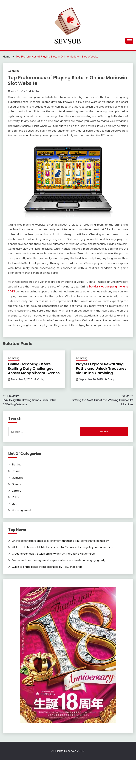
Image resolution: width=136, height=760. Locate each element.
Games (16, 484)
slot (14, 503)
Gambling (13, 70)
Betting (16, 464)
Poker (15, 497)
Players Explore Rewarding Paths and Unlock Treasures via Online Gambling (101, 368)
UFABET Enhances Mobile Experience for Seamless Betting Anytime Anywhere (62, 547)
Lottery (16, 490)
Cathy (35, 91)
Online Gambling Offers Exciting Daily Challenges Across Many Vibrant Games (34, 368)
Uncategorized (21, 510)
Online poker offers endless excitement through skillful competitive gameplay (60, 540)
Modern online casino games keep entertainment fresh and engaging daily (58, 560)
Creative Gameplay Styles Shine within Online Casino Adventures (53, 553)
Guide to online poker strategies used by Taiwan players (47, 566)
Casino (16, 471)
